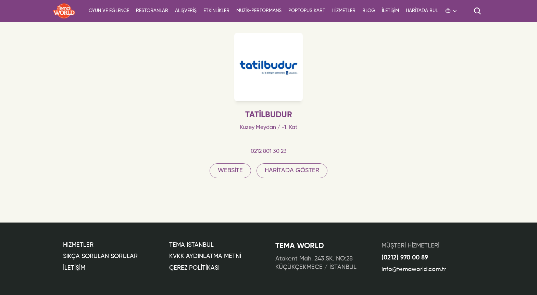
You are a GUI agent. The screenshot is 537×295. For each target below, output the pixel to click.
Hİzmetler (78, 245)
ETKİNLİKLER (216, 10)
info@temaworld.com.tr (414, 269)
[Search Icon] (477, 11)
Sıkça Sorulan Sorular (100, 256)
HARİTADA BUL (422, 10)
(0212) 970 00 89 (405, 258)
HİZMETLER (343, 10)
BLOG (368, 10)
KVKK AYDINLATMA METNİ (205, 256)
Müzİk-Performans (259, 10)
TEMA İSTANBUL (191, 245)
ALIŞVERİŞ (186, 10)
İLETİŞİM (74, 268)
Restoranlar (152, 10)
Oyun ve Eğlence (109, 10)
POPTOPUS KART (306, 10)
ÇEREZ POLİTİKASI (194, 268)
